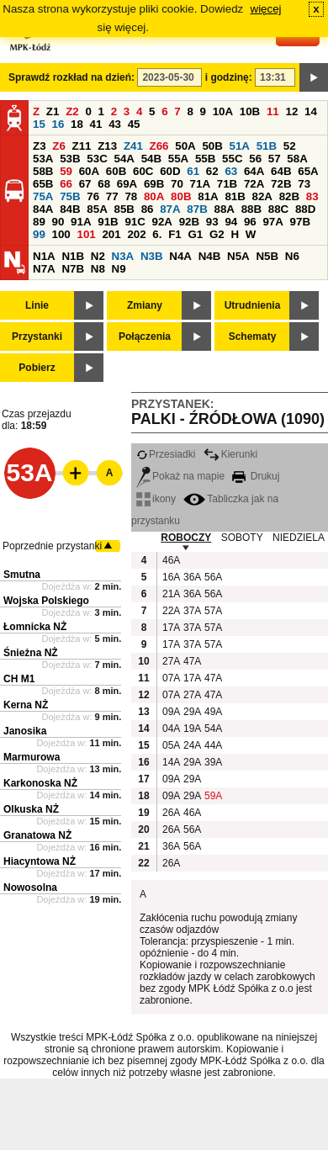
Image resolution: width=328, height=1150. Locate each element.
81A (208, 196)
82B (289, 196)
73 (304, 184)
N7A (44, 268)
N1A (44, 256)
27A (170, 661)
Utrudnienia (253, 305)
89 (39, 221)
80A (154, 196)
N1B (72, 256)
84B (70, 209)
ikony (156, 499)
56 (255, 158)
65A (308, 171)
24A (191, 745)
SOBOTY (242, 537)
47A (191, 661)
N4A (180, 256)
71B (227, 184)
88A (224, 209)
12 (291, 111)
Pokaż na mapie (180, 476)
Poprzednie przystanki (52, 546)
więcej (266, 9)
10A (223, 111)
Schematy (253, 336)
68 (104, 184)
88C (278, 209)
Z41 (133, 146)
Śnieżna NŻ (30, 653)
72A (254, 184)
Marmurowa (31, 757)
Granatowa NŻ (37, 835)
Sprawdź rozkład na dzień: (71, 77)
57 (274, 158)
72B (281, 184)
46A (170, 560)
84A (43, 209)
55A (178, 158)
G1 (195, 234)
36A (191, 577)
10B (250, 111)
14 (310, 111)
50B (212, 146)
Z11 (82, 146)
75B (70, 196)
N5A (238, 256)
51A (240, 146)
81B (235, 196)
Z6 (59, 146)
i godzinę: (228, 77)
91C (134, 221)
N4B (209, 256)
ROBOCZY (186, 537)
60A (89, 171)
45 (134, 124)
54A (124, 158)
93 (212, 221)
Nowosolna (30, 887)
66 (66, 184)
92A (162, 221)
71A (200, 184)
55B (205, 158)
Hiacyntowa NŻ (39, 861)
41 (96, 124)
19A (191, 728)
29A (191, 712)
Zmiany (144, 305)
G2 (217, 234)
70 (177, 184)
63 (231, 171)
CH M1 (18, 679)
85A (97, 209)
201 (111, 234)
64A (254, 171)
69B (154, 184)
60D (170, 171)
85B (124, 209)
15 (39, 124)
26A (170, 813)
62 (212, 171)
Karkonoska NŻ (40, 783)
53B (70, 158)
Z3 (39, 146)
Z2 (72, 111)
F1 (175, 234)
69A (127, 184)
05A (170, 745)
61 (193, 171)
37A (191, 611)
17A (170, 627)
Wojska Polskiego (46, 601)
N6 (292, 256)
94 (231, 221)
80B (181, 196)
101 (86, 234)
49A (212, 712)
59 (66, 171)
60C (143, 171)
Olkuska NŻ (31, 809)
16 (58, 124)
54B (151, 158)
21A (170, 594)
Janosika (24, 731)
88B (251, 209)
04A (170, 728)
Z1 (53, 111)
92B (189, 221)
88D (305, 209)
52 (289, 146)
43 (114, 124)
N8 (98, 268)
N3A (123, 256)
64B (281, 171)
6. (156, 234)
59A (212, 796)
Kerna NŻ (25, 705)
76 (93, 196)
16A (170, 577)
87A (170, 209)
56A (212, 577)
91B (108, 221)
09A (170, 712)
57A (212, 611)
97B (300, 221)
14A (170, 762)
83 (312, 196)
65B (43, 184)
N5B (267, 256)
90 (58, 221)
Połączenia (145, 336)
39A (212, 762)
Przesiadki (165, 454)
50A (185, 146)
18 (77, 124)
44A (212, 745)
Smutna (21, 574)
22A (170, 611)
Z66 (159, 146)
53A (43, 158)
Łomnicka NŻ (34, 627)
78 (130, 196)
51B (267, 146)
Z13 (107, 146)
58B (43, 171)
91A (81, 221)
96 (250, 221)
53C (97, 158)
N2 (98, 256)
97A (272, 221)
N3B (151, 256)
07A (170, 678)
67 (85, 184)
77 (112, 196)
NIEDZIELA (298, 537)
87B (197, 209)
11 (273, 111)
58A (297, 158)
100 (61, 234)
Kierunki (230, 454)
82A (262, 196)
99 (39, 234)
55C (232, 158)
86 (147, 209)
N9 (119, 268)
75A (43, 196)
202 (136, 234)
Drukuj (255, 476)
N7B (72, 268)
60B (116, 171)
